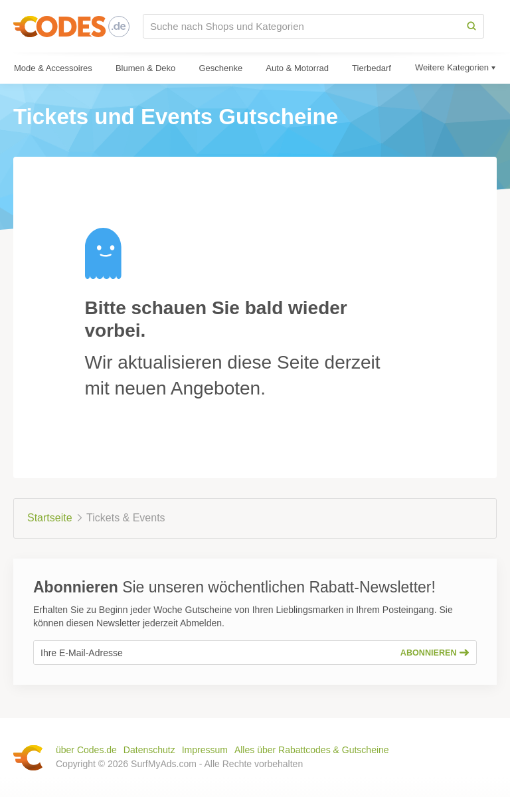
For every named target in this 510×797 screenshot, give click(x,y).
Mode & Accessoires (53, 68)
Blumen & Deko (145, 68)
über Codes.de (86, 750)
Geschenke (220, 68)
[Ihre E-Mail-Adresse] (213, 652)
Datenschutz (149, 750)
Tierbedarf (371, 68)
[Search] (471, 26)
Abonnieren (434, 653)
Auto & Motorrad (297, 68)
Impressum (205, 750)
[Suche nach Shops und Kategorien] (301, 26)
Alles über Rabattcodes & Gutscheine (311, 750)
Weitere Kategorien (452, 67)
